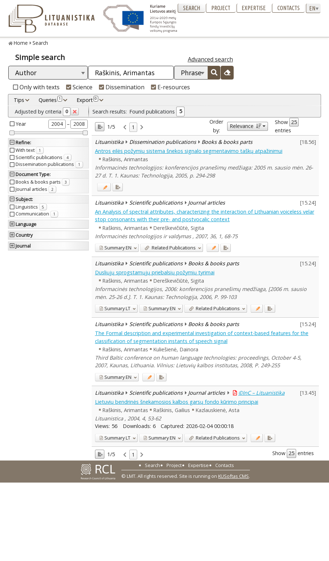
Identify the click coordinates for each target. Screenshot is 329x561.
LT (115, 308)
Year (21, 123)
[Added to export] (117, 187)
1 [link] (133, 127)
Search (191, 8)
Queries (50, 99)
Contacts (288, 8)
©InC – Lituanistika (261, 392)
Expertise (254, 8)
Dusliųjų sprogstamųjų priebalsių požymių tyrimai (155, 272)
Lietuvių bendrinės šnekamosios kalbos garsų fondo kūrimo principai (176, 401)
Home (21, 42)
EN (115, 247)
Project (220, 8)
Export (87, 99)
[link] (125, 127)
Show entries (287, 126)
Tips (19, 100)
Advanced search (210, 59)
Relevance (245, 126)
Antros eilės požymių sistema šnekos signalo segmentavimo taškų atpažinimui (188, 150)
